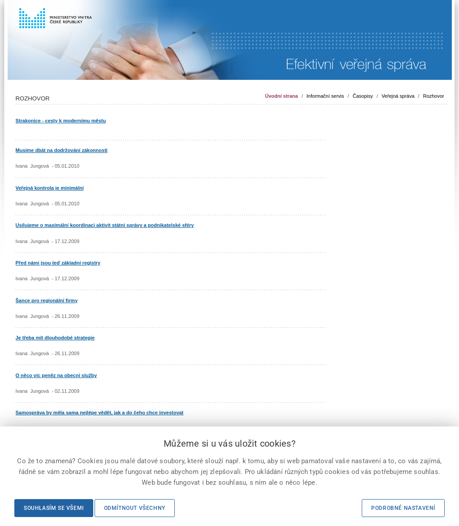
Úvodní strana (281, 96)
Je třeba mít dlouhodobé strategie (55, 337)
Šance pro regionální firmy (47, 300)
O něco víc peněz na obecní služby (56, 375)
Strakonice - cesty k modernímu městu (61, 120)
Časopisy (363, 96)
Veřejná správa (397, 96)
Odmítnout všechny (134, 508)
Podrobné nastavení (403, 508)
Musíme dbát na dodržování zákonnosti (62, 150)
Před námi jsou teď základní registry (58, 262)
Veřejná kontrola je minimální (50, 188)
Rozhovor (433, 96)
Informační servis (325, 96)
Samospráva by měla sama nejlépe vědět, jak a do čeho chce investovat (100, 412)
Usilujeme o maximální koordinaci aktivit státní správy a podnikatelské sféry (105, 225)
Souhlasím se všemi (54, 508)
